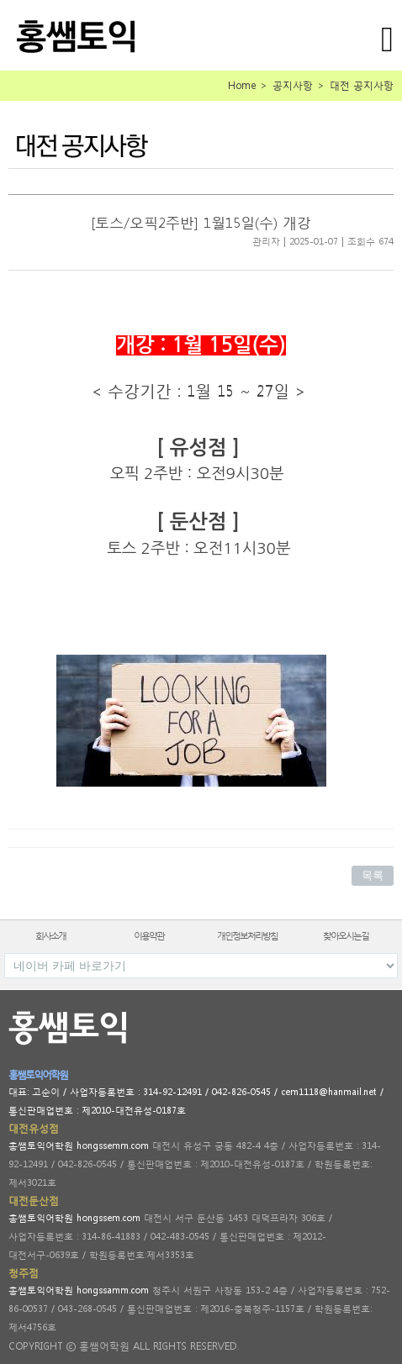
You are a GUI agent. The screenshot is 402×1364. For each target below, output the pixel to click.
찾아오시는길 (345, 935)
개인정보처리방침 (247, 935)
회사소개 (50, 935)
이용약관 (149, 935)
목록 (372, 875)
